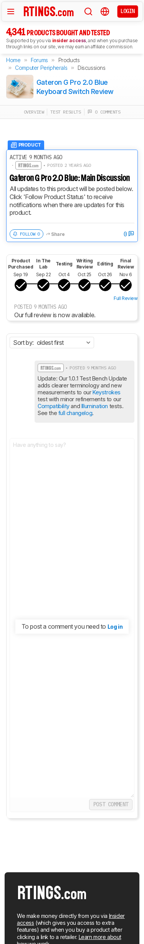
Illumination (94, 406)
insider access (69, 40)
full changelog (75, 413)
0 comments (104, 112)
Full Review (126, 298)
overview (34, 112)
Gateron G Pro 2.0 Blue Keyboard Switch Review (75, 86)
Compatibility (54, 406)
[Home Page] (48, 11)
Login (127, 11)
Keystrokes (107, 392)
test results (65, 112)
